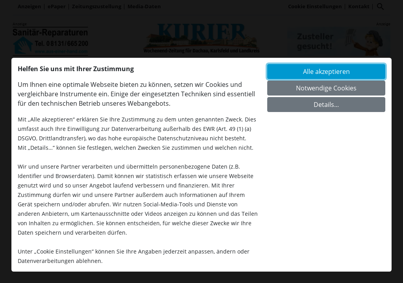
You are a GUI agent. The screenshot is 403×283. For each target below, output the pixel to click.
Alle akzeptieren (326, 71)
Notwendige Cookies (326, 88)
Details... (326, 104)
